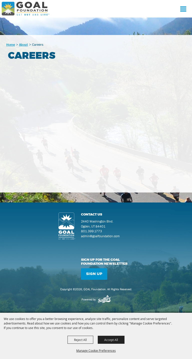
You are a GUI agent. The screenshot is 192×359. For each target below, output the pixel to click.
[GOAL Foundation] (25, 9)
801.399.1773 (91, 231)
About (23, 44)
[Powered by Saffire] (104, 299)
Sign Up (94, 274)
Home (10, 44)
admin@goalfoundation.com (100, 236)
